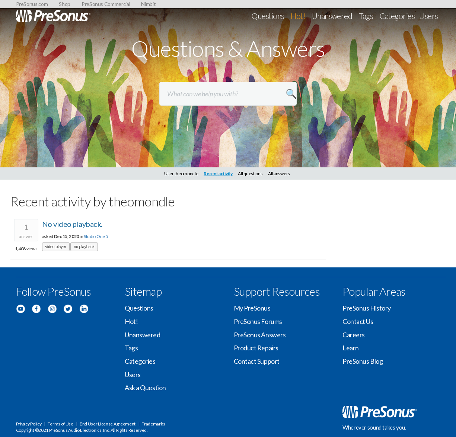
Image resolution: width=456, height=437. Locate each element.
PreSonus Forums (258, 321)
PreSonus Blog (362, 361)
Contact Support (257, 361)
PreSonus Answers (260, 335)
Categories (397, 15)
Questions (268, 15)
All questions (250, 173)
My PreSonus (252, 308)
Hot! (298, 15)
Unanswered (332, 15)
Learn (350, 348)
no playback (84, 246)
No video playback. (72, 223)
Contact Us (357, 321)
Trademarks (153, 424)
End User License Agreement (107, 424)
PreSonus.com (32, 4)
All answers (279, 173)
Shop (64, 4)
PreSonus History (366, 308)
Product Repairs (256, 348)
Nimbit (148, 4)
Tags (366, 15)
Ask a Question (145, 387)
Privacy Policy (29, 424)
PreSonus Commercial (106, 4)
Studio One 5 (96, 236)
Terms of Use (60, 424)
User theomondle (181, 173)
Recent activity (218, 173)
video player (55, 246)
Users (428, 15)
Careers (353, 335)
